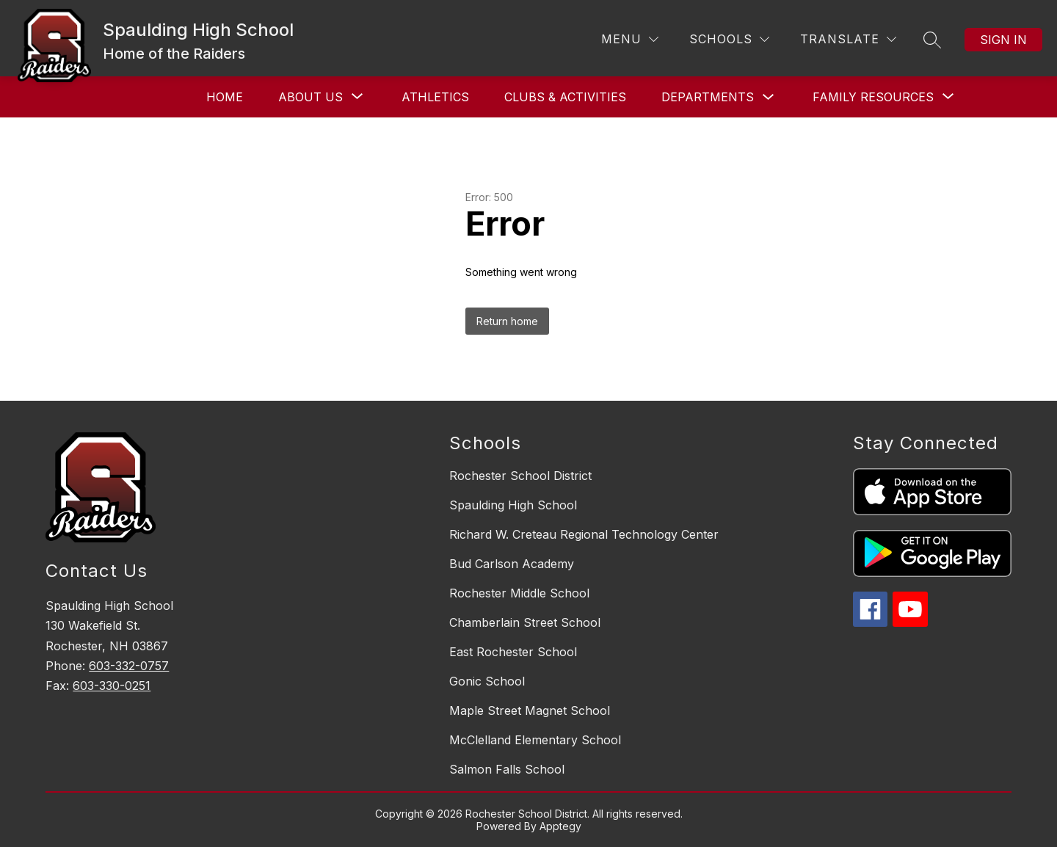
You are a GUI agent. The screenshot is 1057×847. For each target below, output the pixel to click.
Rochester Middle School (519, 593)
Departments (707, 97)
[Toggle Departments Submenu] (768, 97)
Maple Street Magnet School (529, 710)
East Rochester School (513, 651)
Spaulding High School (513, 505)
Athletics (435, 97)
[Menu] (629, 39)
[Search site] (932, 39)
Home (224, 97)
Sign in (1003, 39)
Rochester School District (520, 475)
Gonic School (487, 681)
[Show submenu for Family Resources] (873, 97)
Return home (507, 321)
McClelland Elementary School (535, 740)
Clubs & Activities (565, 97)
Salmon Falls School (506, 769)
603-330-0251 (111, 685)
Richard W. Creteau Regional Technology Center (584, 534)
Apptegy (560, 826)
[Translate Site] (848, 39)
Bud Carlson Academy (511, 563)
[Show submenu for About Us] (310, 97)
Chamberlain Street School (524, 622)
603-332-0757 (129, 665)
